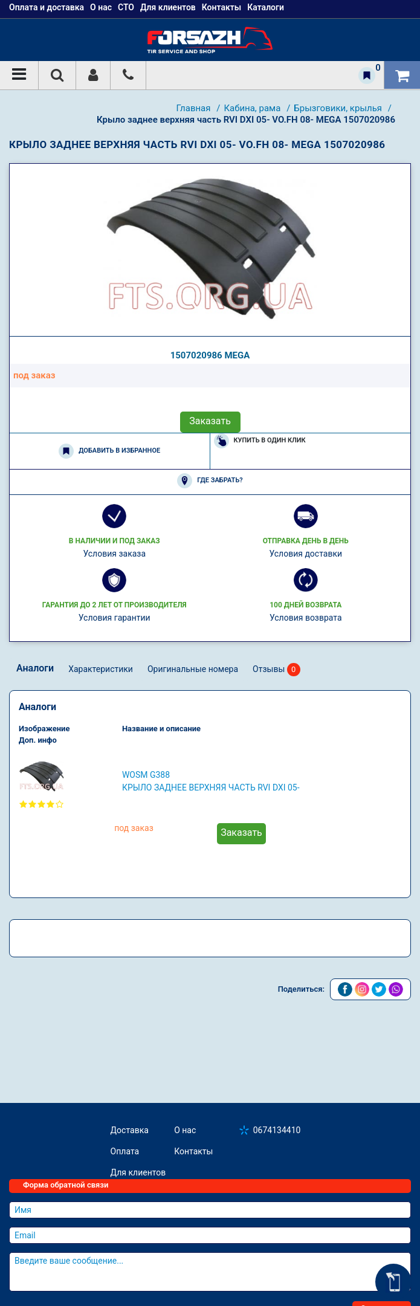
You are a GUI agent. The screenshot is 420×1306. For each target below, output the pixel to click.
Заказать (210, 421)
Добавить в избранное (109, 451)
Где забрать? (209, 480)
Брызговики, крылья (339, 108)
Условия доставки (305, 553)
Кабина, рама (253, 108)
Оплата (125, 1151)
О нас (185, 1130)
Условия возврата (306, 617)
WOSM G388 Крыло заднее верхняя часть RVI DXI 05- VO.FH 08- (211, 782)
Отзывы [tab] (276, 670)
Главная (194, 108)
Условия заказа (114, 553)
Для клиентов (138, 1172)
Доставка (130, 1130)
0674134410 (277, 1130)
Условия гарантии (114, 617)
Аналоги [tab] (35, 668)
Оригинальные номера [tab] (192, 669)
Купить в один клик (260, 440)
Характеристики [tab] (100, 669)
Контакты (193, 1151)
